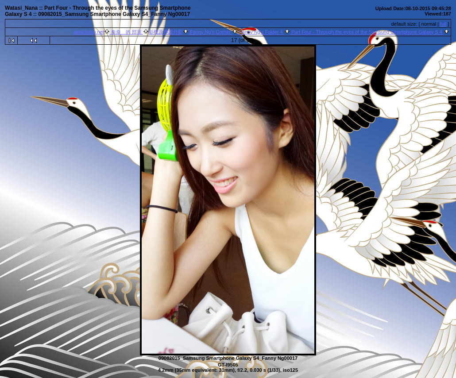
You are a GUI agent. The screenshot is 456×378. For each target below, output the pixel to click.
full (443, 24)
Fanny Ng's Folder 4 (261, 32)
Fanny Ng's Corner (210, 32)
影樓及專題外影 (166, 32)
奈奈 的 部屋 (126, 32)
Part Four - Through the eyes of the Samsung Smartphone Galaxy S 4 (367, 32)
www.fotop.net (88, 32)
